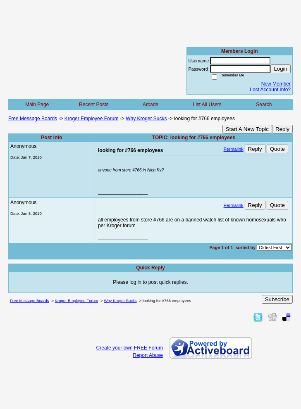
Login (280, 69)
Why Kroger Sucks (146, 118)
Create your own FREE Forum (129, 348)
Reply (282, 129)
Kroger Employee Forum (91, 118)
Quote (277, 149)
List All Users (207, 104)
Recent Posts (93, 104)
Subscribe (277, 299)
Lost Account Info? (270, 90)
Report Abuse (148, 355)
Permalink (234, 149)
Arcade (150, 104)
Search (264, 104)
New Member (276, 84)
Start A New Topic (247, 129)
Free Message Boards (32, 118)
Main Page (37, 104)
